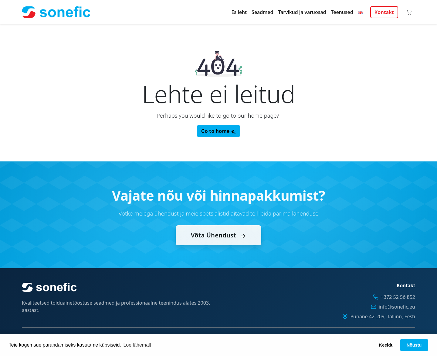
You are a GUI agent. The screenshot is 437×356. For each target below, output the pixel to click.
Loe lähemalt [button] (137, 344)
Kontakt (384, 12)
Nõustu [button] (414, 345)
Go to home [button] (218, 131)
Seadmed (262, 12)
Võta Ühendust (218, 241)
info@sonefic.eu (397, 306)
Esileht (239, 12)
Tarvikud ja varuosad (302, 12)
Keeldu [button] (386, 345)
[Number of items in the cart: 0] (409, 12)
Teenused (342, 12)
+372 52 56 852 (398, 297)
